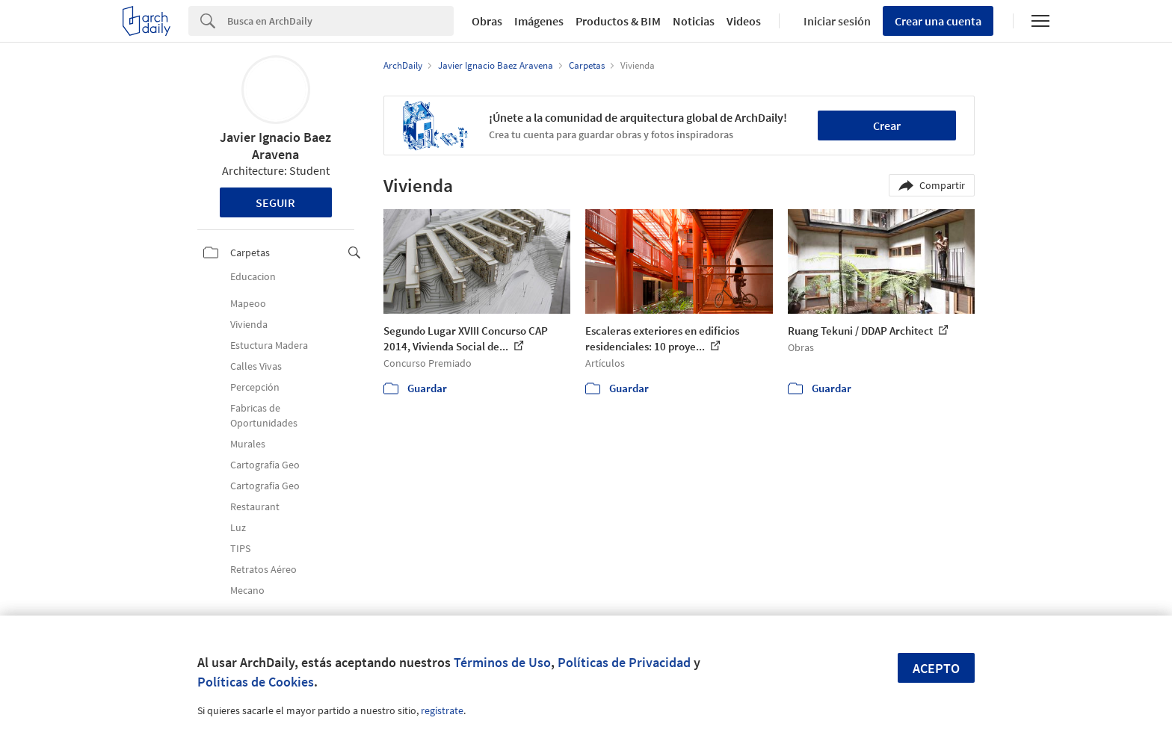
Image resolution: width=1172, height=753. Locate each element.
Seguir (275, 202)
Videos (744, 21)
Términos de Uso (502, 662)
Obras (487, 21)
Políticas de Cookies (255, 681)
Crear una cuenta (938, 20)
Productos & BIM (618, 21)
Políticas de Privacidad (624, 662)
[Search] (340, 21)
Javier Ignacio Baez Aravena (275, 145)
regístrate (442, 710)
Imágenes (539, 21)
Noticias (694, 21)
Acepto (936, 668)
